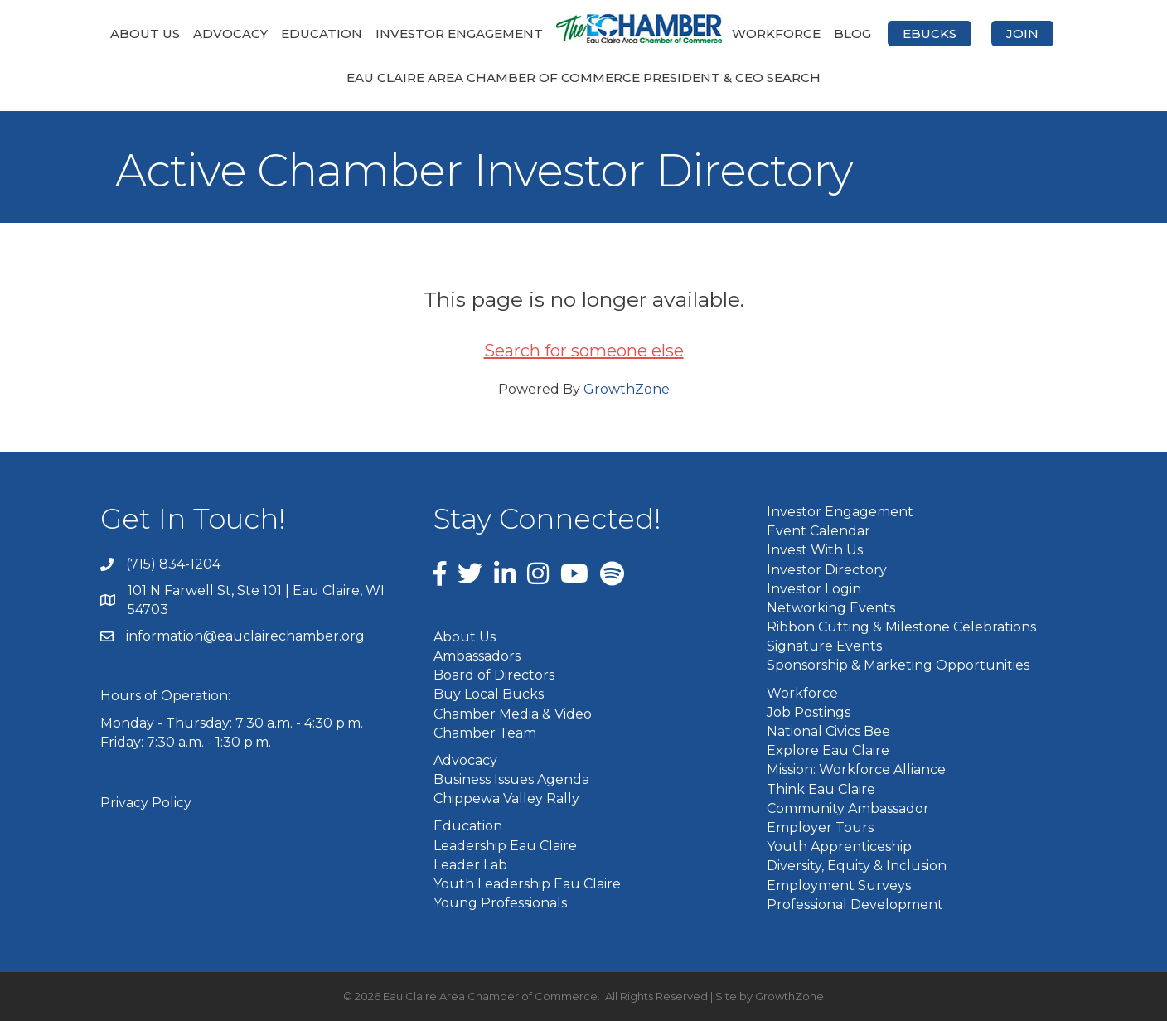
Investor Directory (827, 570)
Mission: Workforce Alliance (856, 769)
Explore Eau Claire (828, 750)
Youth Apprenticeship (839, 846)
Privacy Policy (145, 803)
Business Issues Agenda (511, 779)
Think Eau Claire (821, 789)
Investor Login (814, 589)
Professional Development (855, 904)
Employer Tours (820, 827)
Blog (852, 33)
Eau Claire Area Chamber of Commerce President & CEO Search (583, 77)
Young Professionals (500, 903)
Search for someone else (584, 350)
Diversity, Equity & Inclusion (857, 865)
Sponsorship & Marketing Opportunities (898, 665)
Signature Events (824, 646)
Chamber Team (484, 733)
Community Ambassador (848, 808)
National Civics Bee (828, 731)
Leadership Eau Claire (505, 846)
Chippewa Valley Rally (506, 798)
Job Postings (808, 712)
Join (1022, 33)
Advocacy (230, 33)
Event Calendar (818, 531)
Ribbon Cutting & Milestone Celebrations (901, 627)
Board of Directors (493, 675)
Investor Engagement (459, 33)
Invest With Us (815, 550)
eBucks (929, 33)
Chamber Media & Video (512, 714)
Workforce (776, 33)
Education (321, 33)
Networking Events (831, 608)
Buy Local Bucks (488, 694)
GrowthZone (627, 389)
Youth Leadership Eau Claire (527, 884)
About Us (145, 33)
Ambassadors (477, 656)
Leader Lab (470, 865)
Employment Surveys (839, 885)
